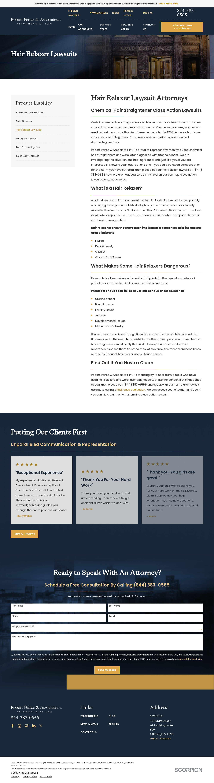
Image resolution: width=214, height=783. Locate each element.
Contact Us (88, 732)
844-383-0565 (186, 13)
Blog (115, 13)
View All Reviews (24, 533)
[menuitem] (43, 112)
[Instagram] (19, 726)
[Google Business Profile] (26, 726)
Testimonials (99, 13)
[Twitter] (41, 726)
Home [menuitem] (71, 27)
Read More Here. (169, 3)
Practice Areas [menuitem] (127, 27)
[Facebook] (12, 726)
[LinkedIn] (34, 726)
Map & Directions (160, 738)
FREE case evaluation (131, 390)
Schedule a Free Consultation (182, 27)
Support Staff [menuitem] (105, 27)
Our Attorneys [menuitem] (85, 27)
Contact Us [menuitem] (149, 27)
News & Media (89, 724)
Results (147, 13)
